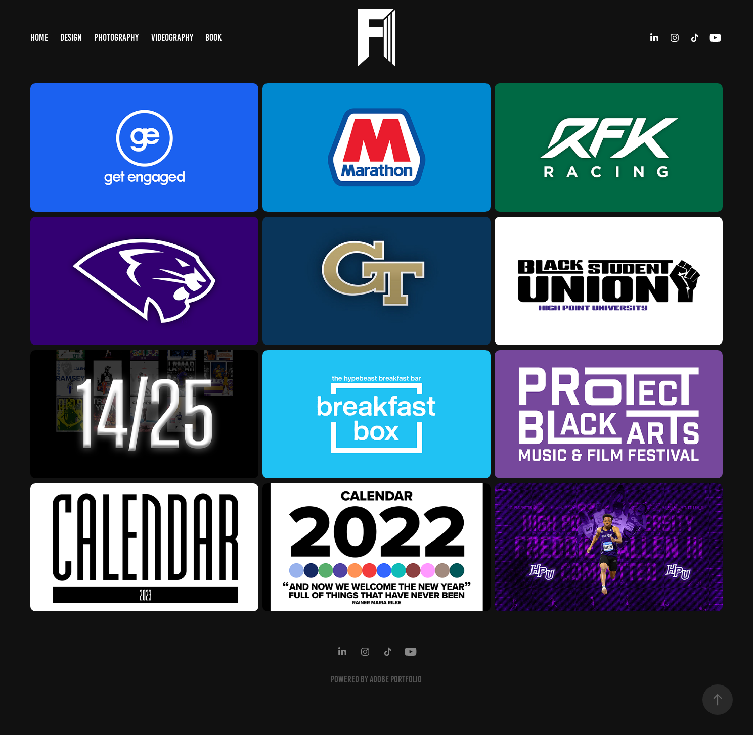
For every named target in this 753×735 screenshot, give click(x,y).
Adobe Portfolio (396, 679)
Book (213, 37)
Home (39, 37)
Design (71, 37)
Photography (116, 37)
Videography (172, 37)
